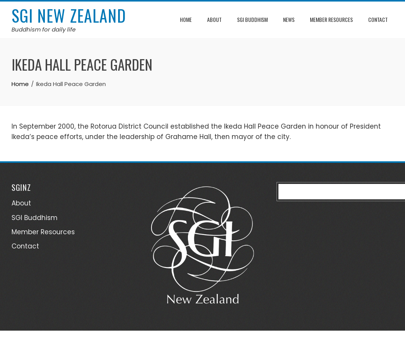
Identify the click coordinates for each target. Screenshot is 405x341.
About (214, 19)
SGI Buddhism (252, 19)
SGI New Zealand (69, 15)
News (289, 19)
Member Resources (331, 19)
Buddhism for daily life (44, 29)
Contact (378, 19)
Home (186, 19)
